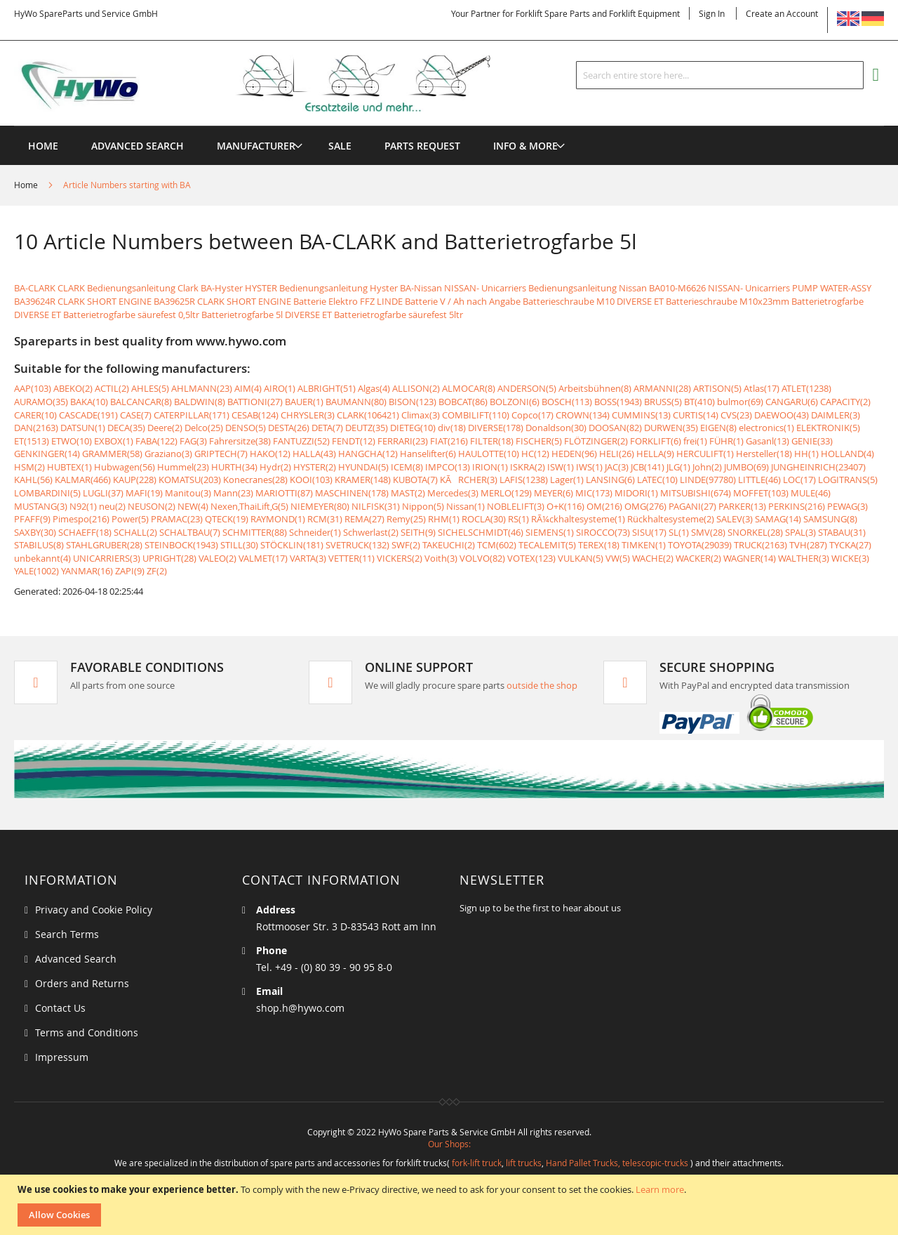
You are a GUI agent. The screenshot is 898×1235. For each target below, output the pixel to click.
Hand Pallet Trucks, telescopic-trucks (617, 1162)
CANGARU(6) (791, 401)
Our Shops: (449, 1143)
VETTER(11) (351, 558)
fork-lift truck (477, 1162)
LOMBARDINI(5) (47, 493)
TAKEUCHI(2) (448, 545)
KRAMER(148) (363, 479)
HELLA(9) (655, 453)
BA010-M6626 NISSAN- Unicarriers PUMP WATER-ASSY (760, 288)
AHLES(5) (150, 388)
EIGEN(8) (718, 427)
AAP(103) (32, 388)
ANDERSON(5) (526, 388)
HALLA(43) (314, 453)
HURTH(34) (234, 467)
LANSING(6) (610, 479)
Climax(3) (420, 415)
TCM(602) (496, 545)
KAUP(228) (134, 479)
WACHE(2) (653, 558)
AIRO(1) (279, 388)
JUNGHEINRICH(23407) (818, 467)
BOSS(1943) (618, 401)
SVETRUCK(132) (357, 545)
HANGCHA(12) (368, 453)
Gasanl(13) (767, 441)
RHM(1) (444, 519)
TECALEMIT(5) (547, 545)
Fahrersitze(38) (240, 441)
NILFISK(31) (375, 506)
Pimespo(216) (81, 519)
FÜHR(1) (726, 441)
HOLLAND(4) (847, 453)
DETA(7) (327, 427)
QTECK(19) (226, 519)
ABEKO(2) (73, 388)
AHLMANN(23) (201, 388)
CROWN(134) (583, 415)
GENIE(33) (812, 441)
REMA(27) (364, 519)
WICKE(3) (850, 558)
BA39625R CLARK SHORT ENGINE (222, 301)
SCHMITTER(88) (254, 532)
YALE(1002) (36, 570)
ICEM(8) (407, 467)
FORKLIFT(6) (655, 441)
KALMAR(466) (83, 479)
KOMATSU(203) (190, 479)
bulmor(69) (740, 401)
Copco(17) (532, 415)
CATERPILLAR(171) (191, 415)
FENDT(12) (353, 441)
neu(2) (112, 506)
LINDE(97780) (708, 479)
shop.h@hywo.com (300, 1008)
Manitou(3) (188, 493)
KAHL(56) (33, 479)
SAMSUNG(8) (830, 519)
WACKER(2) (698, 558)
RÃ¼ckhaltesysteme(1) (578, 519)
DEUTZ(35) (366, 427)
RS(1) (518, 519)
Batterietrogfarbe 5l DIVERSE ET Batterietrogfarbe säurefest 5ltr (332, 314)
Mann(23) (233, 493)
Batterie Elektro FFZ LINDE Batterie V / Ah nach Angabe (407, 301)
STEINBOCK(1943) (181, 545)
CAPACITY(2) (845, 401)
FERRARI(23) (402, 441)
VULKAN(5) (580, 558)
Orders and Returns (82, 983)
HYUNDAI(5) (363, 467)
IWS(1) (589, 467)
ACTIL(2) (112, 388)
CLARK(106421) (368, 415)
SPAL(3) (800, 532)
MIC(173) (593, 493)
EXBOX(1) (113, 441)
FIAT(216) (449, 441)
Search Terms (67, 934)
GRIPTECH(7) (221, 453)
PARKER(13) (742, 506)
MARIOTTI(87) (284, 493)
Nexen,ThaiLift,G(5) (249, 506)
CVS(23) (736, 415)
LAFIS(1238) (524, 479)
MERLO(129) (506, 493)
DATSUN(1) (82, 427)
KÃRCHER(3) (468, 479)
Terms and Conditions (86, 1032)
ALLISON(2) (416, 388)
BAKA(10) (89, 401)
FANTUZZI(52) (301, 441)
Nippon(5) (423, 506)
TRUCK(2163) (760, 545)
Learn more (660, 1189)
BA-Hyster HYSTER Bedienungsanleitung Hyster (299, 288)
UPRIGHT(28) (169, 558)
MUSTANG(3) (40, 506)
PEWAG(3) (847, 506)
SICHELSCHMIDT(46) (480, 532)
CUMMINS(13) (641, 415)
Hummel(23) (183, 467)
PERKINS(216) (796, 506)
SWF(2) (405, 545)
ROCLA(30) (484, 519)
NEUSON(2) (151, 506)
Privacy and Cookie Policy (93, 909)
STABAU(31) (842, 532)
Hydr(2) (275, 467)
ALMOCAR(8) (468, 388)
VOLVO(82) (482, 558)
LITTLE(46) (759, 479)
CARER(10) (35, 415)
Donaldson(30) (556, 427)
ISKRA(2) (527, 467)
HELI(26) (616, 453)
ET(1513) (31, 441)
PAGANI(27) (692, 506)
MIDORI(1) (636, 493)
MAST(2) (408, 493)
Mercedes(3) (452, 493)
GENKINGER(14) (47, 453)
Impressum (61, 1057)
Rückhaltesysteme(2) (670, 519)
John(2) (707, 467)
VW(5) (617, 558)
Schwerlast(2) (370, 532)
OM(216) (604, 506)
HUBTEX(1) (69, 467)
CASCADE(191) (88, 415)
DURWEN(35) (671, 427)
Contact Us (60, 1008)
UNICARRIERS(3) (106, 558)
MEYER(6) (553, 493)
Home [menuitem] (43, 145)
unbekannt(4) (42, 558)
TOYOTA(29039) (700, 545)
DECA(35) (126, 427)
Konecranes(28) (255, 479)
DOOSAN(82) (615, 427)
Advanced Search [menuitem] (137, 145)
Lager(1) (567, 479)
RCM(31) (324, 519)
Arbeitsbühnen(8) (594, 388)
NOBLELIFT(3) (515, 506)
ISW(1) (560, 467)
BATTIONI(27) (255, 401)
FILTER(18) (492, 441)
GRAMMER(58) (112, 453)
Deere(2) (164, 427)
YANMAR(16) (87, 570)
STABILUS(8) (39, 545)
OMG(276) (645, 506)
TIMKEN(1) (644, 545)
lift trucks (524, 1162)
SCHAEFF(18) (85, 532)
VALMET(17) (263, 558)
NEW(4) (192, 506)
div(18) (452, 427)
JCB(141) (647, 467)
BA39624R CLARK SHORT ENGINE (83, 301)
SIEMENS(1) (549, 532)
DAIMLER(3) (835, 415)
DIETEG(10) (413, 427)
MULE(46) (811, 493)
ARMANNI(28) (662, 388)
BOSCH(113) (567, 401)
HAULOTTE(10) (488, 453)
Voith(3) (440, 558)
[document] (451, 1205)
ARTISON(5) (717, 388)
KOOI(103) (311, 479)
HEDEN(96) (574, 453)
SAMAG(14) (778, 519)
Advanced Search (75, 958)
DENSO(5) (245, 427)
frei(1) (695, 441)
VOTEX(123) (531, 558)
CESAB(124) (255, 415)
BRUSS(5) (663, 401)
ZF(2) (157, 570)
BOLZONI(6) (515, 401)
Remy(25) (406, 519)
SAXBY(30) (35, 532)
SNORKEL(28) (755, 532)
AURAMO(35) (41, 401)
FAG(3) (193, 441)
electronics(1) (766, 427)
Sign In (712, 13)
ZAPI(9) (130, 570)
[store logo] (275, 83)
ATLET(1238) (806, 388)
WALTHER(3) (803, 558)
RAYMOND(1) (277, 519)
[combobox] (720, 75)
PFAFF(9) (32, 519)
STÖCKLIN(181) (291, 545)
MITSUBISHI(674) (695, 493)
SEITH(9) (418, 532)
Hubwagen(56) (124, 467)
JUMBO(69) (746, 467)
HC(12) (535, 453)
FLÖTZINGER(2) (596, 441)
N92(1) (83, 506)
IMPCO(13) (447, 467)
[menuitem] (256, 145)
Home (27, 184)
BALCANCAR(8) (141, 401)
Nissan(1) (465, 506)
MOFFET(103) (761, 493)
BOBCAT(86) (463, 401)
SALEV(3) (734, 519)
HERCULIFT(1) (705, 453)
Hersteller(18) (764, 453)
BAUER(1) (304, 401)
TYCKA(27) (850, 545)
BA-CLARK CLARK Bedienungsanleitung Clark (106, 288)
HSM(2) (29, 467)
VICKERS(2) (399, 558)
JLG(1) (678, 467)
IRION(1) (490, 467)
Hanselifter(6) (428, 453)
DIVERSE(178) (495, 427)
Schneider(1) (315, 532)
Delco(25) (204, 427)
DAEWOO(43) (781, 415)
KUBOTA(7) (415, 479)
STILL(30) (239, 545)
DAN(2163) (36, 427)
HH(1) (806, 453)
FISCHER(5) (539, 441)
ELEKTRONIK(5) (828, 427)
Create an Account (782, 13)
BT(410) (699, 401)
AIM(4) (248, 388)
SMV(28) (708, 532)
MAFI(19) (144, 493)
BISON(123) (412, 401)
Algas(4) (374, 388)
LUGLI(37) (103, 493)
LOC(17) (799, 479)
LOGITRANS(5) (848, 479)
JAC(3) (617, 467)
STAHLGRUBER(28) (104, 545)
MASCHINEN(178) (352, 493)
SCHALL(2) (135, 532)
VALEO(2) (217, 558)
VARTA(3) (308, 558)
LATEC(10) (657, 479)
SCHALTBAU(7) (189, 532)
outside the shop (542, 685)
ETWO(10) (71, 441)
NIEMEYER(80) (319, 506)
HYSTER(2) (314, 467)
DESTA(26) (288, 427)
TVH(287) (808, 545)
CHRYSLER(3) (308, 415)
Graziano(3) (168, 453)
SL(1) (679, 532)
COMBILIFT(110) (475, 415)
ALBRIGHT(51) (326, 388)
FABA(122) (156, 441)
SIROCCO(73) (603, 532)
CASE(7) (136, 415)
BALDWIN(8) (199, 401)
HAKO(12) (270, 453)
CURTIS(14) (695, 415)
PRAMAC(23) (177, 519)
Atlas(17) (761, 388)
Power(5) (130, 519)
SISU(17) (649, 532)
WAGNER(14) (749, 558)
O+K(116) (565, 506)
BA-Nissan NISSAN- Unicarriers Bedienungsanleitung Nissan (523, 288)
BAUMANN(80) (356, 401)
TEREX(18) (598, 545)
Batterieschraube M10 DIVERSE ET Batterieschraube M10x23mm (656, 301)
